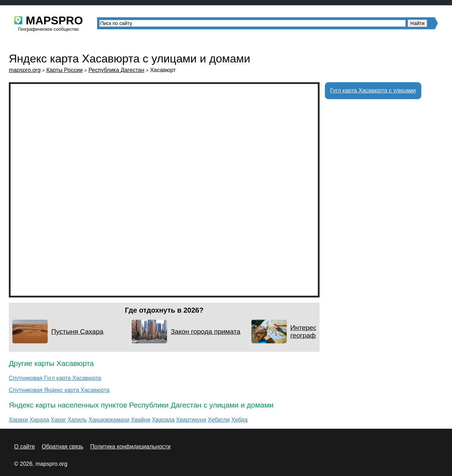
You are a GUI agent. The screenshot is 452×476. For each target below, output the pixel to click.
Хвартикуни (191, 420)
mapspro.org (25, 70)
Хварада (163, 420)
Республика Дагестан (116, 70)
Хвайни (140, 420)
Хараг (58, 420)
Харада (39, 420)
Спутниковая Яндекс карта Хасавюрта (59, 390)
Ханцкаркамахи (109, 420)
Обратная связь (62, 447)
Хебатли (219, 420)
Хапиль (77, 420)
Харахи (18, 420)
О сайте (24, 447)
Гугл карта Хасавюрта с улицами (373, 91)
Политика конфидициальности (130, 447)
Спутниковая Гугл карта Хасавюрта (55, 378)
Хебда (239, 420)
